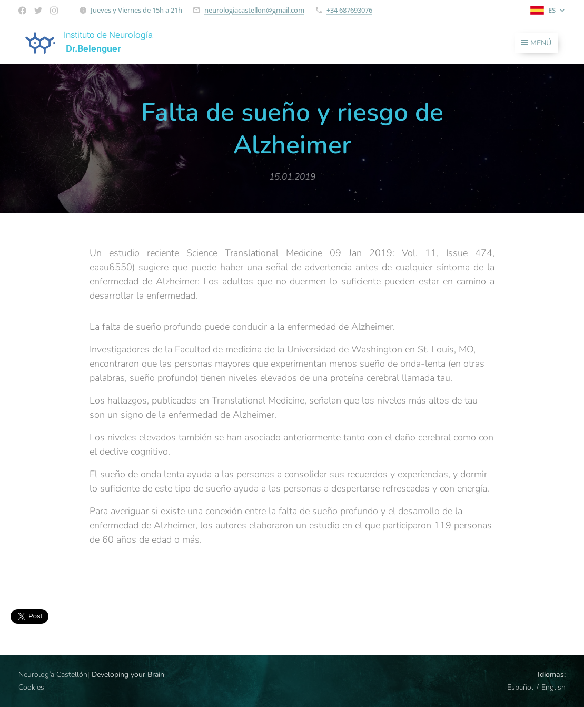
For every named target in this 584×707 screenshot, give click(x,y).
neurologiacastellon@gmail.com (254, 10)
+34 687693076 (349, 10)
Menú (536, 43)
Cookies (31, 687)
